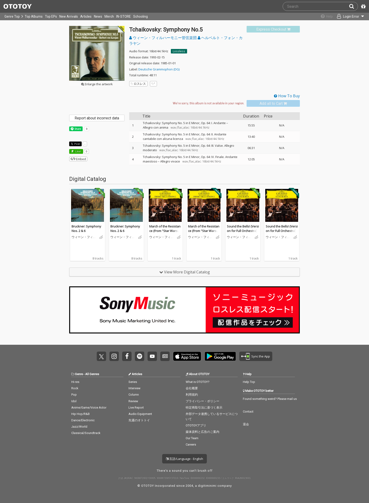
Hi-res (75, 382)
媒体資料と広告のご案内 (202, 432)
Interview (134, 388)
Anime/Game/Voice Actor (88, 407)
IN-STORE (123, 16)
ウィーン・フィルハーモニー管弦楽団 (163, 37)
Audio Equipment (140, 414)
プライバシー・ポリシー (202, 401)
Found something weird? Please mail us (270, 399)
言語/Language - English (184, 459)
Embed (78, 159)
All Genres (92, 374)
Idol (73, 401)
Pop (74, 394)
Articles (86, 16)
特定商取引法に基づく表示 (204, 407)
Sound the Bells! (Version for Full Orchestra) (243, 228)
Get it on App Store (187, 356)
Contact (248, 411)
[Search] (353, 6)
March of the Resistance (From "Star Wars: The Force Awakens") (164, 231)
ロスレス (138, 83)
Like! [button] (78, 151)
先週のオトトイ (139, 420)
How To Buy (287, 95)
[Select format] (208, 103)
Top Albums (34, 16)
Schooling (140, 16)
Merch (109, 16)
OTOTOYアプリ (196, 425)
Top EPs (51, 16)
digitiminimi (207, 485)
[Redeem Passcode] (362, 6)
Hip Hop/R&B (80, 414)
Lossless (179, 51)
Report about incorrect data (97, 118)
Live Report (136, 407)
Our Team (192, 438)
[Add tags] (153, 83)
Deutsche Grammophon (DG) (159, 69)
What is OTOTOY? (197, 382)
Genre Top (12, 16)
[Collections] (325, 16)
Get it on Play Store (220, 356)
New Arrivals (68, 16)
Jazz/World (79, 426)
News (98, 16)
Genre (79, 374)
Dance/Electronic (83, 420)
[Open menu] (349, 16)
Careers (191, 444)
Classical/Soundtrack (85, 433)
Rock (74, 388)
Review (133, 401)
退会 (246, 424)
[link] (273, 29)
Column (133, 394)
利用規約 (192, 394)
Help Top (249, 382)
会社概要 (192, 388)
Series (132, 382)
